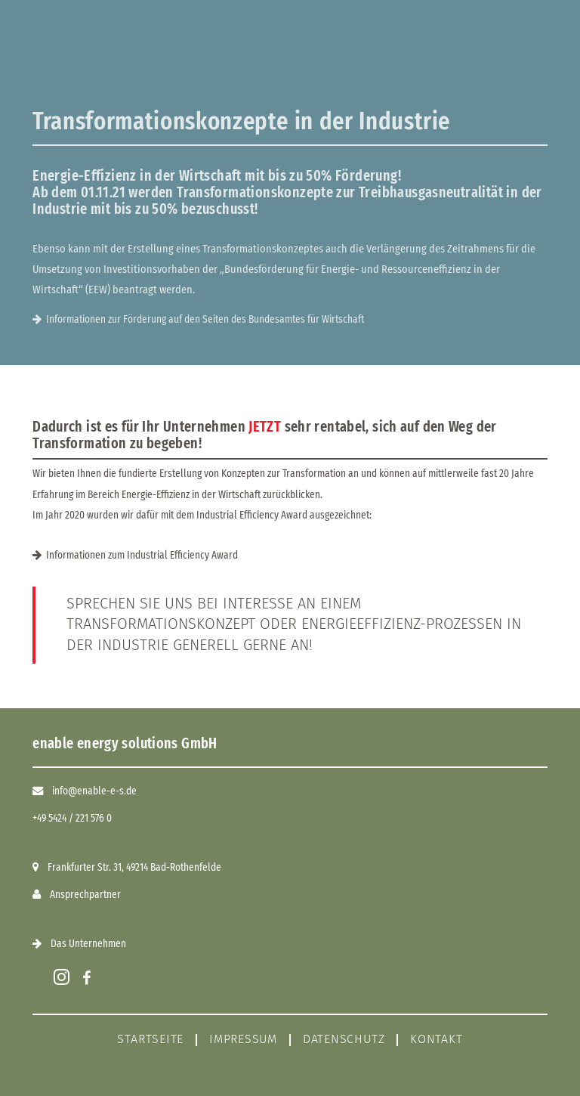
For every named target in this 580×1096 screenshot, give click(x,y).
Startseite (150, 1039)
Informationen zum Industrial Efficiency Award (142, 555)
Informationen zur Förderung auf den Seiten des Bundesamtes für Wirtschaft (205, 319)
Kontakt (436, 1039)
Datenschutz (344, 1039)
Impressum (243, 1039)
